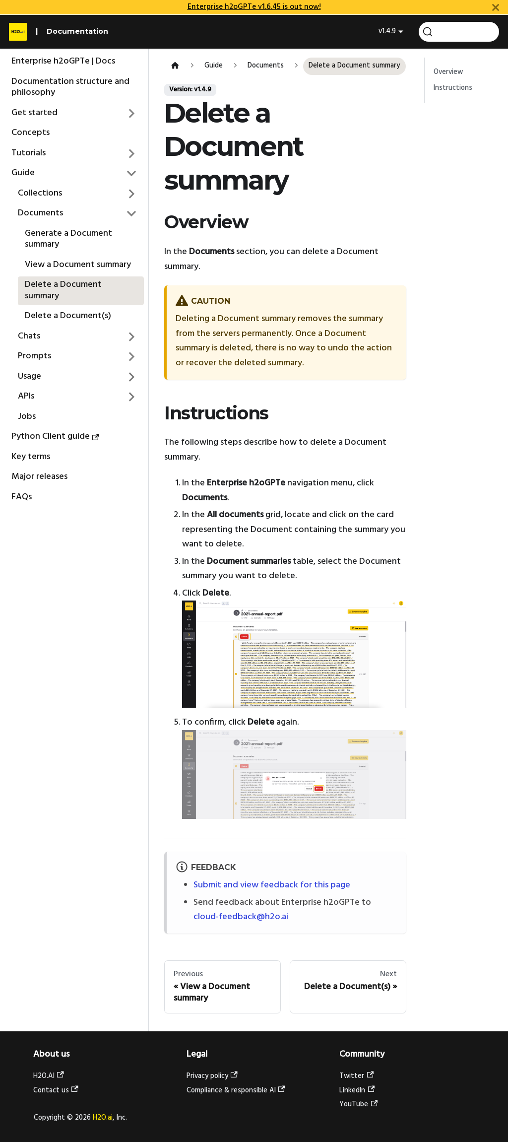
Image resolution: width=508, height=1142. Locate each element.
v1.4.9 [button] (387, 31)
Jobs (27, 416)
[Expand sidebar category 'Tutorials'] (132, 153)
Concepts (30, 133)
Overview (448, 72)
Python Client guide (55, 436)
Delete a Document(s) (68, 316)
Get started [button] (34, 113)
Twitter (356, 1076)
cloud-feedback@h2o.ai (240, 917)
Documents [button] (40, 213)
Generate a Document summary (68, 239)
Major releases (39, 477)
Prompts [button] (34, 356)
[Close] (495, 7)
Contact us (55, 1090)
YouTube (358, 1104)
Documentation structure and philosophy (70, 87)
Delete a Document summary (63, 290)
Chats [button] (29, 336)
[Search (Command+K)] (459, 32)
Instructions (453, 88)
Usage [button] (29, 376)
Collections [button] (40, 193)
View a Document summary (78, 265)
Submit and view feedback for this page (271, 885)
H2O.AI (48, 1076)
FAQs (21, 497)
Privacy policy (212, 1076)
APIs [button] (26, 396)
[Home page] (175, 66)
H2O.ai (103, 1118)
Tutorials (28, 153)
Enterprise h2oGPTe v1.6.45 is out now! (254, 7)
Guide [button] (23, 173)
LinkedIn (357, 1090)
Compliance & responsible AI (236, 1090)
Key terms (30, 457)
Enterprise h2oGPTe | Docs (63, 61)
